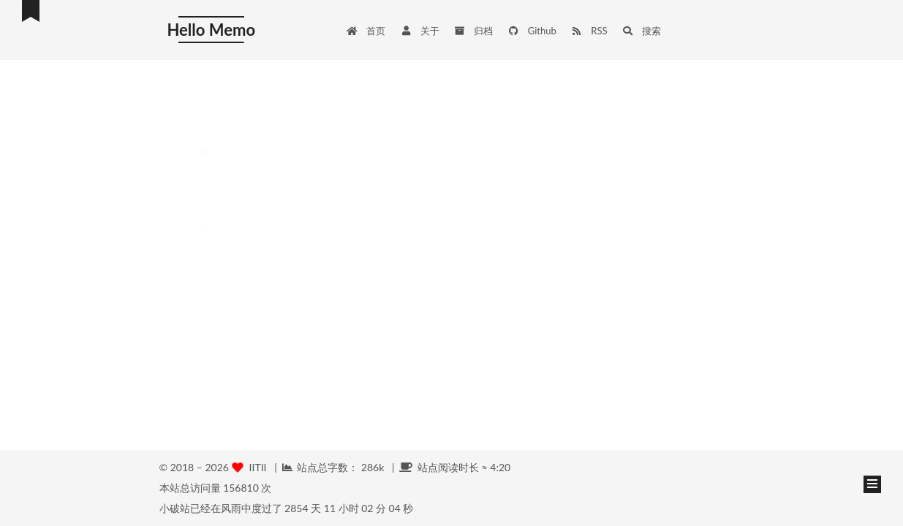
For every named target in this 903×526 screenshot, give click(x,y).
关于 (419, 31)
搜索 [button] (642, 31)
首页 (365, 31)
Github (531, 31)
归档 (474, 31)
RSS (589, 31)
